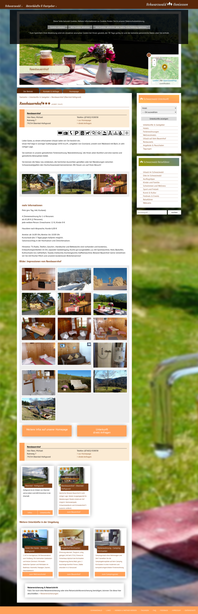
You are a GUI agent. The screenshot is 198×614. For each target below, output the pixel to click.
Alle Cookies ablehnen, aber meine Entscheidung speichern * (121, 27)
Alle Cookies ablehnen (80, 27)
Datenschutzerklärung (134, 21)
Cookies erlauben (57, 27)
